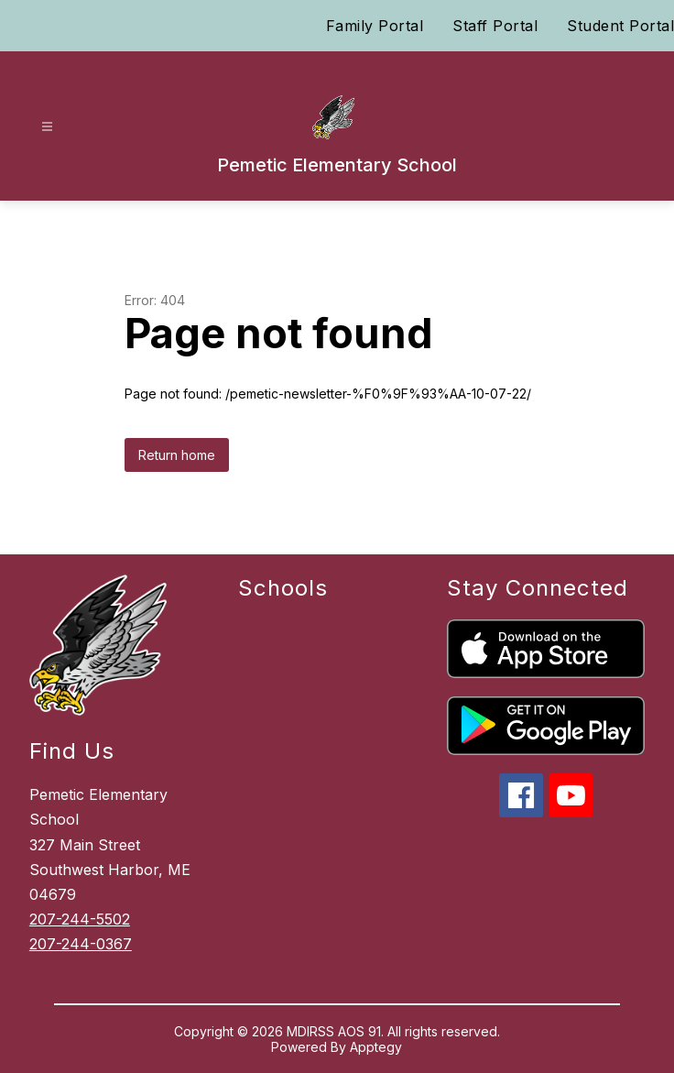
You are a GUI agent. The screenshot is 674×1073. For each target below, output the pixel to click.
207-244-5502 (79, 919)
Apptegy (376, 1047)
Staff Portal (495, 25)
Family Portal (375, 25)
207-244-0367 (80, 944)
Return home (176, 455)
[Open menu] (47, 126)
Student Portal (620, 25)
